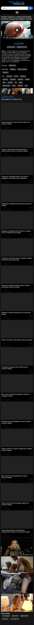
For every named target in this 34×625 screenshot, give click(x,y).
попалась (5, 79)
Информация (11, 47)
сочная (16, 76)
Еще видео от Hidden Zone (11, 99)
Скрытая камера (22, 69)
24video (27, 79)
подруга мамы (24, 615)
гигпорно (10, 82)
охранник (20, 79)
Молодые (12, 69)
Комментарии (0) (22, 47)
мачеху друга (6, 615)
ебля (4, 82)
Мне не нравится (12, 44)
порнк (13, 85)
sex (16, 82)
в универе (13, 79)
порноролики (6, 85)
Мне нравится (10, 44)
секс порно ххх (15, 619)
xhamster (20, 85)
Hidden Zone (12, 65)
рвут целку (15, 615)
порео (20, 82)
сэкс (26, 85)
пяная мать (5, 619)
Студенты (5, 72)
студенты (22, 76)
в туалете (9, 76)
